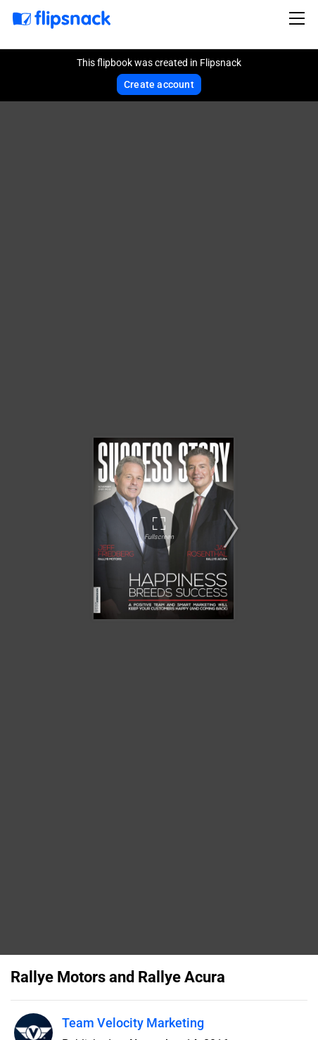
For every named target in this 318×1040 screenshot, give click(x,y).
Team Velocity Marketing (133, 1022)
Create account (159, 84)
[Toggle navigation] (299, 18)
